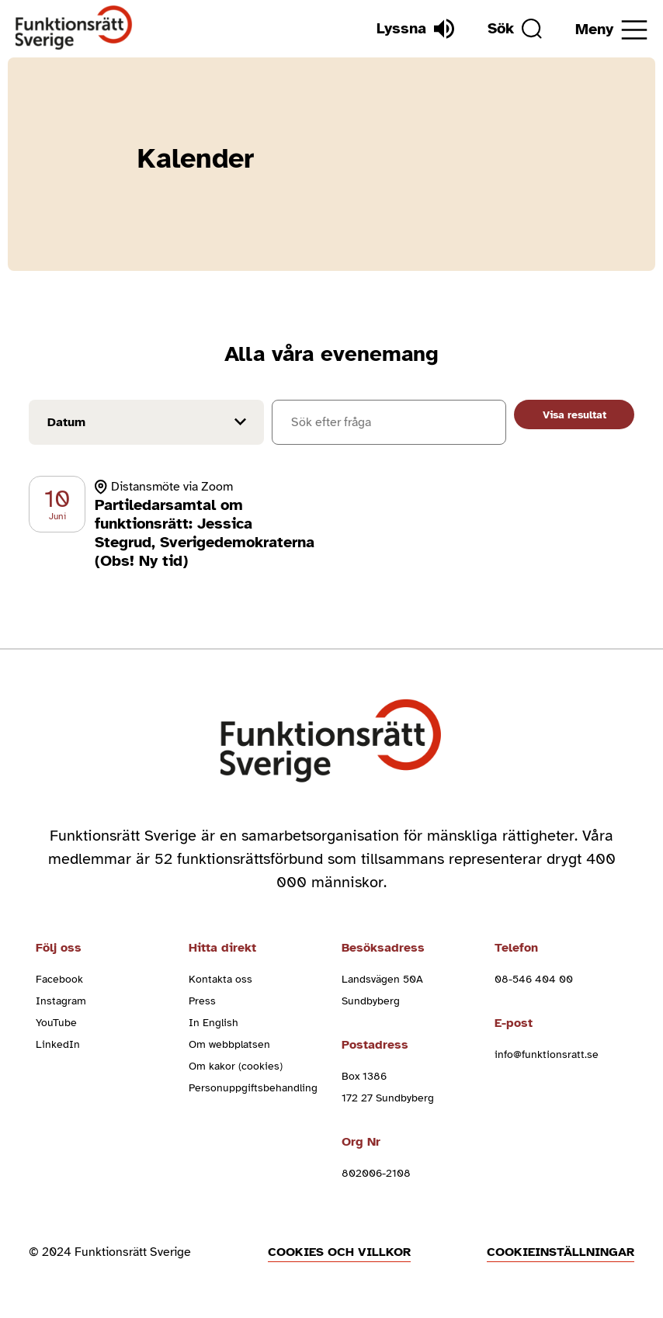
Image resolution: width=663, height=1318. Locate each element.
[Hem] (74, 28)
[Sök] (515, 29)
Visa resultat (574, 414)
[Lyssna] (415, 29)
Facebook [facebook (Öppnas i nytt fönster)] (59, 979)
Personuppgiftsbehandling (253, 1087)
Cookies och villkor (339, 1252)
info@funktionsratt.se (547, 1054)
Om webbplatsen (229, 1044)
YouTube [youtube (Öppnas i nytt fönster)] (56, 1022)
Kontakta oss (220, 979)
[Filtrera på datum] (146, 422)
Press (202, 1001)
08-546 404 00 (534, 979)
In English (213, 1022)
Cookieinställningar (560, 1252)
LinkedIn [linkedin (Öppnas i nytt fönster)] (58, 1044)
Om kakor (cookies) (236, 1066)
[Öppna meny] (611, 30)
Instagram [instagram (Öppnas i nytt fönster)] (61, 1001)
